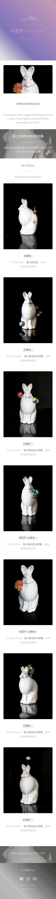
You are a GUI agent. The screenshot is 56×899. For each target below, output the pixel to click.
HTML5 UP (31, 888)
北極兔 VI (28, 725)
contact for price (28, 266)
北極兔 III (28, 443)
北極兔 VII (28, 819)
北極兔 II (28, 349)
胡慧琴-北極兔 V (28, 631)
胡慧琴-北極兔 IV (28, 537)
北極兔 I (28, 255)
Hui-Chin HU (36, 853)
